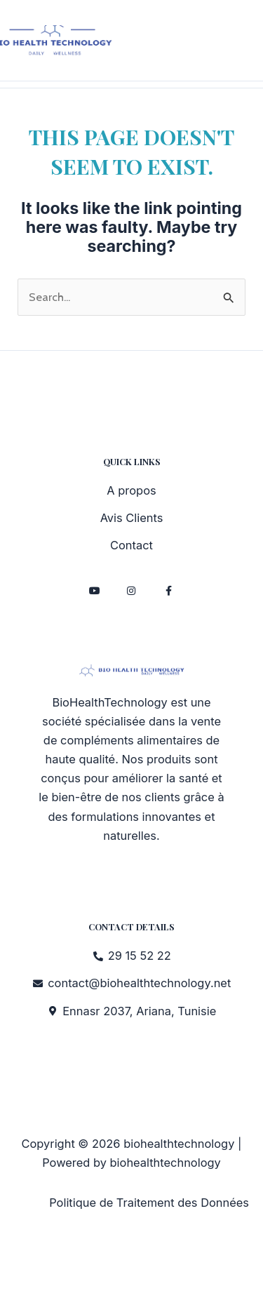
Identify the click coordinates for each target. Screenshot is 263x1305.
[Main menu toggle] (248, 44)
